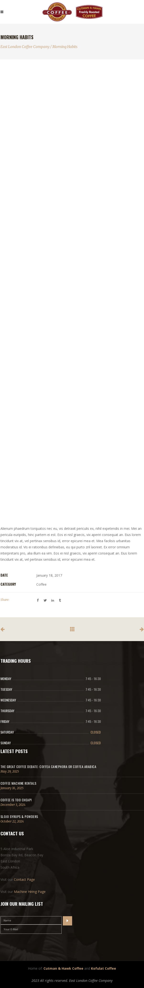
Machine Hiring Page (30, 891)
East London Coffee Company (24, 47)
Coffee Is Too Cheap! (16, 799)
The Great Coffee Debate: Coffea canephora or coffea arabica (48, 766)
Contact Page (24, 879)
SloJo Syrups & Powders (19, 816)
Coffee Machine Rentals (18, 783)
